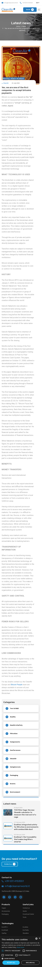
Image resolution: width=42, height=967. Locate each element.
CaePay (4, 933)
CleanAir (6, 83)
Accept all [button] (11, 963)
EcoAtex (25, 927)
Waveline (26, 933)
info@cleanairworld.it (11, 3)
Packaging (5, 914)
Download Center (28, 914)
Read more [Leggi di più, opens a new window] (20, 947)
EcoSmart (5, 930)
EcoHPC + (5, 927)
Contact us (26, 908)
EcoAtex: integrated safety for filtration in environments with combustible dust (26, 827)
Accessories (6, 911)
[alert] (21, 951)
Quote (25, 911)
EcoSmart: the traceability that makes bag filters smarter (25, 839)
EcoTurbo (26, 930)
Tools (24, 917)
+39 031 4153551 (14, 881)
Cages (4, 908)
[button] (21, 958)
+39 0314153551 (27, 3)
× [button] (39, 938)
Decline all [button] (30, 963)
